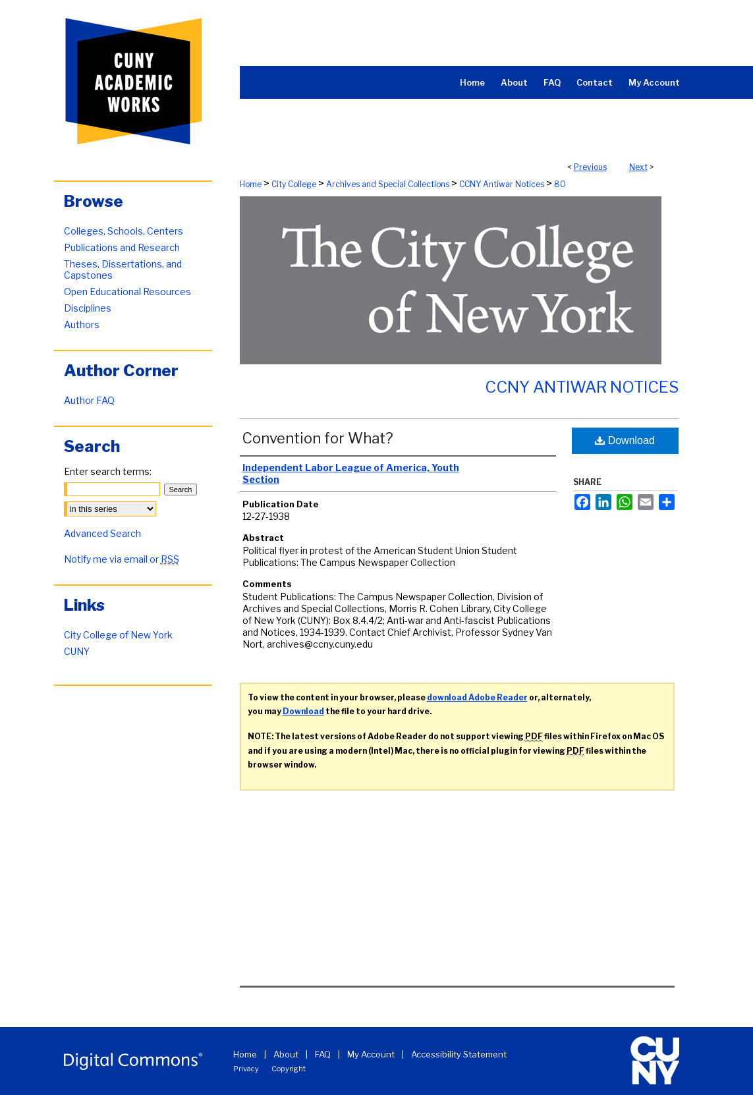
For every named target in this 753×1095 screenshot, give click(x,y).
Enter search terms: (108, 471)
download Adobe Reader (477, 697)
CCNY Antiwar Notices (501, 184)
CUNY (77, 651)
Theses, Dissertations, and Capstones (123, 269)
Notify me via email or (121, 559)
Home (251, 184)
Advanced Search (102, 533)
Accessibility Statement (459, 1054)
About (285, 1054)
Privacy (246, 1068)
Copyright (288, 1068)
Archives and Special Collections (387, 184)
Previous (590, 167)
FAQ (323, 1054)
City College (293, 184)
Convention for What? (317, 438)
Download (625, 440)
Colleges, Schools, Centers (123, 231)
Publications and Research (122, 247)
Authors (81, 324)
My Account (371, 1054)
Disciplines (87, 308)
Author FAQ (89, 400)
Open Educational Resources (127, 291)
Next (638, 167)
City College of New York (118, 634)
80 (560, 184)
